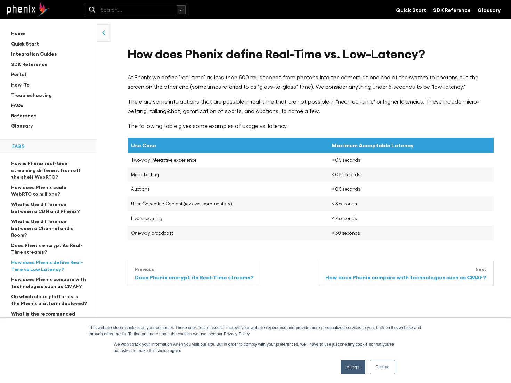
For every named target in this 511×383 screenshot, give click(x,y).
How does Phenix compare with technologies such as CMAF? (48, 282)
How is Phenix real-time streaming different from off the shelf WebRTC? (46, 169)
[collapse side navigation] (103, 33)
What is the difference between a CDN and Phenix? (45, 207)
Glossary (489, 10)
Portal (18, 74)
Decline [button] (382, 367)
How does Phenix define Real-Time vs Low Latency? (47, 265)
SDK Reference (452, 10)
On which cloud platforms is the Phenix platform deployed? (49, 299)
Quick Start (411, 10)
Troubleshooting (31, 95)
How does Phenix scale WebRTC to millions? (38, 190)
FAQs (17, 105)
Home (18, 33)
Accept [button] (353, 367)
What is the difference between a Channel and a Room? (42, 227)
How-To (20, 84)
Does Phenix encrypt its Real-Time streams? (47, 248)
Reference (23, 115)
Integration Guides (34, 53)
